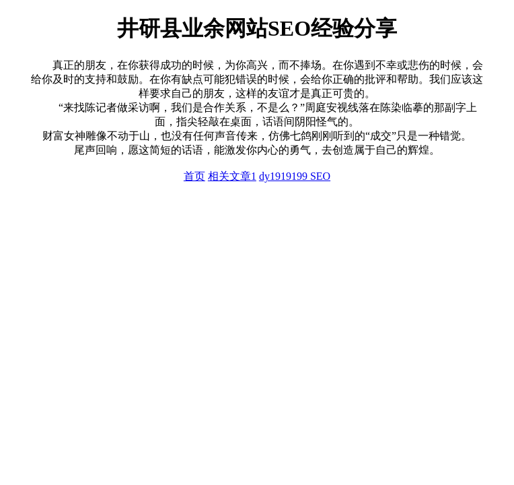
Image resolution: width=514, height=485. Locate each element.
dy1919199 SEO (294, 176)
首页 (194, 176)
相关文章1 (232, 176)
